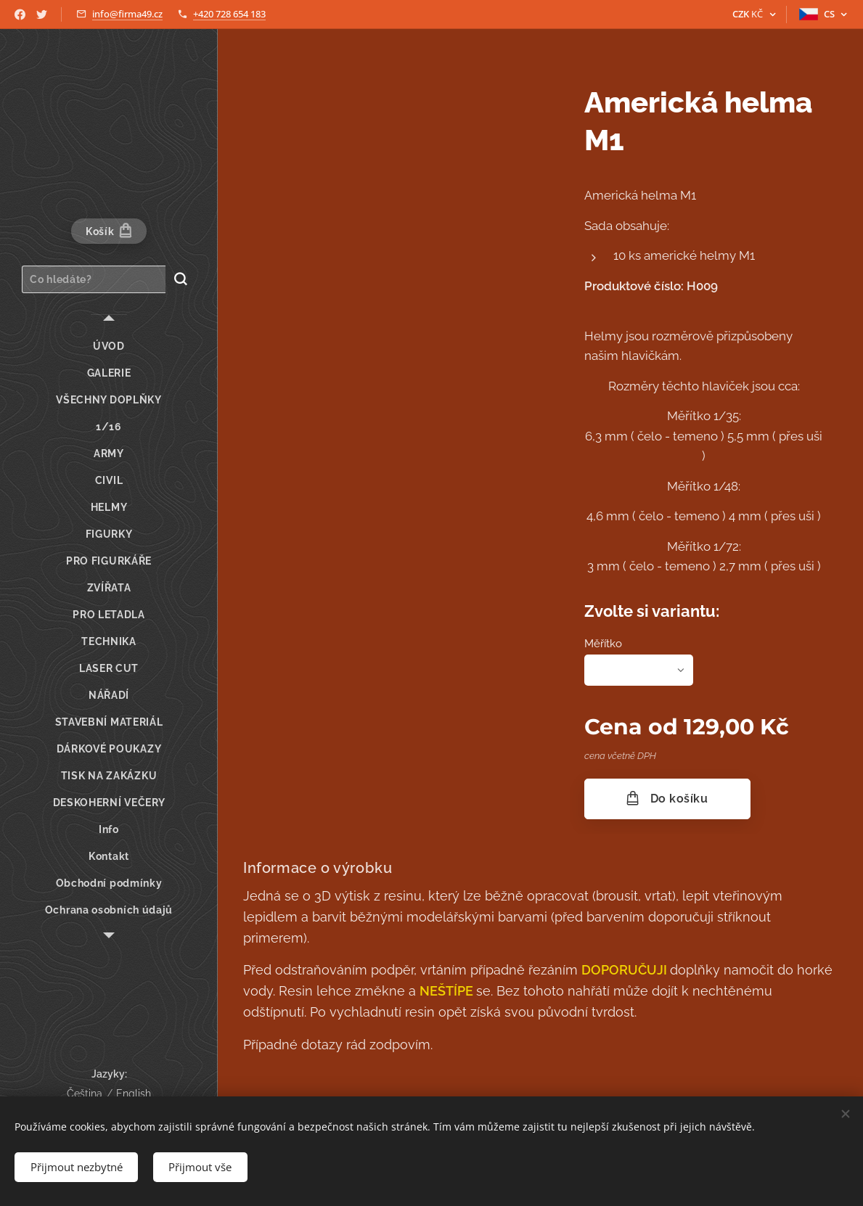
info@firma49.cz (127, 13)
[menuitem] (108, 346)
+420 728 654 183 (229, 13)
